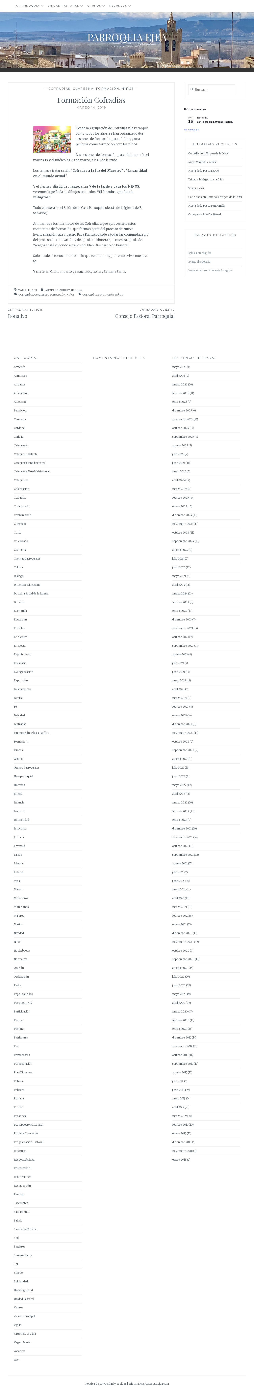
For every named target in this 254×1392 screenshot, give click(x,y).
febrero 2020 (180, 1020)
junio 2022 (178, 776)
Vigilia (17, 1325)
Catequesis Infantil (26, 454)
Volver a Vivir (196, 188)
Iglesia (18, 794)
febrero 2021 (180, 915)
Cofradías (59, 89)
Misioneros (21, 898)
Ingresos (20, 811)
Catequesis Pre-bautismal (30, 463)
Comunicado (22, 506)
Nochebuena (22, 950)
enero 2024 (179, 611)
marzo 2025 (179, 489)
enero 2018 (179, 1159)
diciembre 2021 (181, 828)
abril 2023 (178, 689)
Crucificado (21, 541)
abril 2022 (178, 794)
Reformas (20, 1151)
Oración (19, 968)
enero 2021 (179, 924)
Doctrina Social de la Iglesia (31, 593)
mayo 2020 (179, 994)
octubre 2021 (180, 846)
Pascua (18, 1020)
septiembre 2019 (182, 1063)
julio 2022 (178, 767)
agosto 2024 (180, 550)
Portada (19, 1098)
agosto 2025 (180, 445)
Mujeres (19, 915)
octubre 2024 (180, 532)
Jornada (19, 837)
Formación (107, 89)
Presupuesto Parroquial (28, 1124)
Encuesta (20, 645)
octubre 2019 (180, 1055)
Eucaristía (20, 663)
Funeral (19, 750)
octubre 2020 (180, 950)
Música (18, 924)
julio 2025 (178, 454)
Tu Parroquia (26, 5)
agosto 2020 (180, 968)
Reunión (19, 1194)
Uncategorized (23, 1290)
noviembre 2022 (182, 733)
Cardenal (19, 428)
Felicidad (19, 715)
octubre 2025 (180, 428)
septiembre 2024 (183, 541)
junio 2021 (178, 881)
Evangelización (23, 672)
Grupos (94, 5)
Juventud (19, 846)
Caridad (18, 436)
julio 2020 (178, 976)
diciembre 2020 (182, 933)
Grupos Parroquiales (26, 767)
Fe (15, 706)
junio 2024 (178, 567)
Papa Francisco (23, 994)
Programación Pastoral (28, 1142)
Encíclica (19, 628)
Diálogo (19, 576)
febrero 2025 (180, 497)
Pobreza (19, 1090)
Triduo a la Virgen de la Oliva (206, 179)
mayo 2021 (179, 889)
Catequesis (21, 445)
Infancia (19, 802)
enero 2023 (179, 715)
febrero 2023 (180, 706)
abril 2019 (178, 1107)
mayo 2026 (179, 367)
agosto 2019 (179, 1072)
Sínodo (18, 1272)
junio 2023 (178, 672)
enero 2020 (179, 1029)
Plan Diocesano (24, 1072)
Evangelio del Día (199, 261)
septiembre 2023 (183, 645)
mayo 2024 (179, 576)
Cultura (18, 567)
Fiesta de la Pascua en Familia (206, 205)
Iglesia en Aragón (199, 253)
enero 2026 (179, 402)
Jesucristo (20, 828)
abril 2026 (178, 376)
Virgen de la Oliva (25, 1333)
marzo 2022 (180, 802)
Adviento (19, 367)
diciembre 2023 (182, 619)
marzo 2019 (179, 1116)
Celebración (21, 489)
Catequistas (21, 480)
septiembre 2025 (183, 436)
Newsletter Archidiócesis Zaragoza (210, 270)
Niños (128, 89)
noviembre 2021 (182, 837)
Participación (22, 1011)
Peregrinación (23, 1063)
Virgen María (22, 1342)
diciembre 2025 (182, 410)
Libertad (19, 863)
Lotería (18, 872)
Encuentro (20, 637)
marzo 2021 (179, 907)
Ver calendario (191, 129)
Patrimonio (21, 1037)
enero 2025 (179, 506)
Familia (18, 698)
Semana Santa (23, 1255)
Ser (16, 1264)
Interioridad (21, 820)
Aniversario (21, 393)
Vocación (19, 1351)
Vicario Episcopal (24, 1316)
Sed (16, 1238)
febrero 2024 (180, 602)
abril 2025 (178, 480)
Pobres (18, 1081)
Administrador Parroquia (63, 290)
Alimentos (20, 376)
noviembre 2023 (182, 628)
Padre (17, 985)
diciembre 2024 (182, 515)
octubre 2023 (180, 637)
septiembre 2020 (183, 959)
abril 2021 (178, 898)
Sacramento (21, 1212)
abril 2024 (178, 585)
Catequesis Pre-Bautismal (204, 214)
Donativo (19, 602)
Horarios (19, 785)
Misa (17, 881)
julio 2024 (178, 558)
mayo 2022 (179, 785)
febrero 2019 (180, 1124)
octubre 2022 (180, 741)
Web (16, 1360)
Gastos (18, 759)
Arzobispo (20, 402)
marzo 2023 (179, 698)
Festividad (20, 724)
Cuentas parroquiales (27, 558)
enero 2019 (179, 1133)
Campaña (20, 419)
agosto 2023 (180, 654)
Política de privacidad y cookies (105, 1383)
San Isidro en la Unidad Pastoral (215, 121)
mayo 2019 (179, 1098)
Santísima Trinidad (26, 1229)
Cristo (17, 532)
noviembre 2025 (182, 419)
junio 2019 (178, 1090)
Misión (18, 889)
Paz (16, 1046)
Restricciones (22, 1177)
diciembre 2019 (181, 1037)
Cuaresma (83, 89)
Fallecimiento (22, 689)
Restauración (22, 1168)
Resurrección (22, 1185)
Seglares (19, 1246)
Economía (20, 611)
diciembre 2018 (181, 1142)
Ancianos (20, 384)
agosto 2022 (180, 759)
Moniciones (21, 907)
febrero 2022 (180, 811)
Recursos (118, 5)
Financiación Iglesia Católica (31, 733)
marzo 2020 (180, 1011)
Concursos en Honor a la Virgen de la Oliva (215, 197)
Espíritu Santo (23, 654)
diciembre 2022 (182, 724)
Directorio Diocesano (27, 585)
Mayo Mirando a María (202, 162)
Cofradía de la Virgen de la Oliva (208, 153)
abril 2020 (178, 1003)
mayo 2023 (179, 680)
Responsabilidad (24, 1159)
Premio (18, 1107)
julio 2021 (178, 872)
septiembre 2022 (183, 750)
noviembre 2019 (182, 1046)
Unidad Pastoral (63, 5)
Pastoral (19, 1029)
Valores (18, 1307)
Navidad (19, 933)
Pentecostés (22, 1055)
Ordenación (21, 976)
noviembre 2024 (182, 524)
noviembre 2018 (182, 1151)
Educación (20, 619)
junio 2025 (178, 463)
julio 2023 (178, 663)
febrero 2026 (180, 393)
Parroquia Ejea (127, 37)
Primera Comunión (26, 1133)
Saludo (18, 1220)
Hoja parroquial (23, 776)
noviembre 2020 (182, 942)
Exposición (21, 680)
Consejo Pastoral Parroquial (133, 313)
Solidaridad (21, 1281)
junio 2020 (179, 985)
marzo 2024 (180, 593)
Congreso (20, 524)
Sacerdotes (21, 1203)
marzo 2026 (180, 384)
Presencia (20, 1116)
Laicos (18, 854)
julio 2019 (178, 1081)
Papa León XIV (23, 1003)
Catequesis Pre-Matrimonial (32, 471)
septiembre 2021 (182, 854)
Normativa (20, 959)
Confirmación (22, 515)
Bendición (20, 410)
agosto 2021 (180, 863)
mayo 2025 (179, 471)
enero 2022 (179, 820)
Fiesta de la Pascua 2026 (203, 170)
